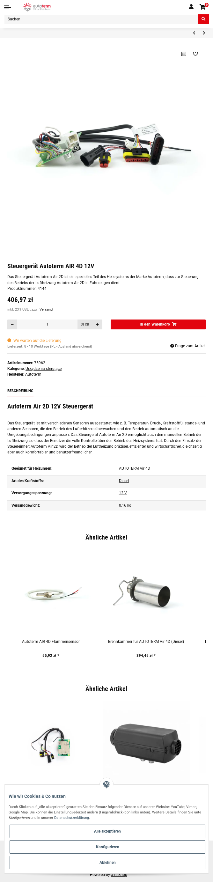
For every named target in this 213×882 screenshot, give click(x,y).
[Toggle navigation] (7, 7)
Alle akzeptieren (107, 831)
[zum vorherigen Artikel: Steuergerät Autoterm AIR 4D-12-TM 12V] (194, 33)
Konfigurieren (107, 847)
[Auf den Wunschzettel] (196, 53)
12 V (123, 493)
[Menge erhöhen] (97, 324)
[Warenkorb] (203, 7)
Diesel (124, 481)
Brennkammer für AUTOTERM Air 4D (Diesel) (146, 641)
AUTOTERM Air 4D (134, 468)
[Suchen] (101, 19)
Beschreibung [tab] (20, 390)
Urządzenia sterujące (44, 368)
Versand (46, 309)
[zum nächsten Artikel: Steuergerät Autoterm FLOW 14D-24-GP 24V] (204, 33)
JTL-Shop (119, 874)
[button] (191, 7)
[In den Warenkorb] (158, 324)
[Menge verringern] (12, 324)
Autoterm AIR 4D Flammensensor (51, 641)
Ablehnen (107, 862)
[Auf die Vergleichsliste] (184, 53)
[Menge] (47, 324)
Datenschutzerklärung (71, 817)
